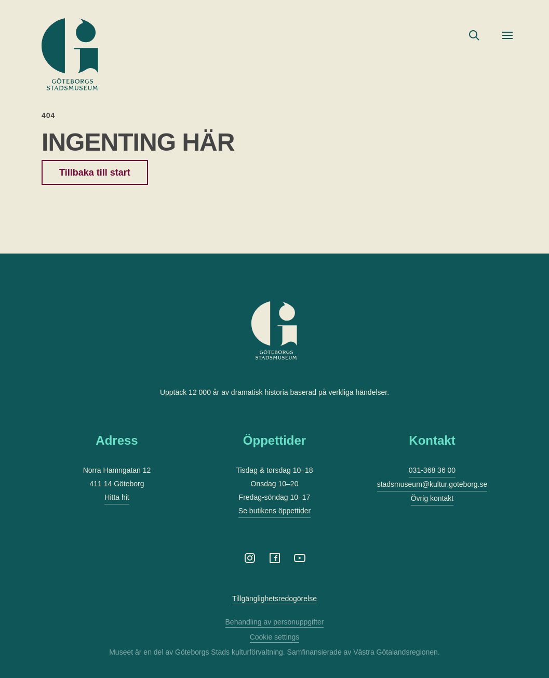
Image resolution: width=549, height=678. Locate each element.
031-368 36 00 (432, 470)
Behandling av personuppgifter (274, 622)
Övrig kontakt (432, 498)
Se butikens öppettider (274, 511)
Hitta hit (116, 497)
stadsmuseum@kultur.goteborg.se (432, 484)
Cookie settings (275, 637)
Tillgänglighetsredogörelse (274, 598)
